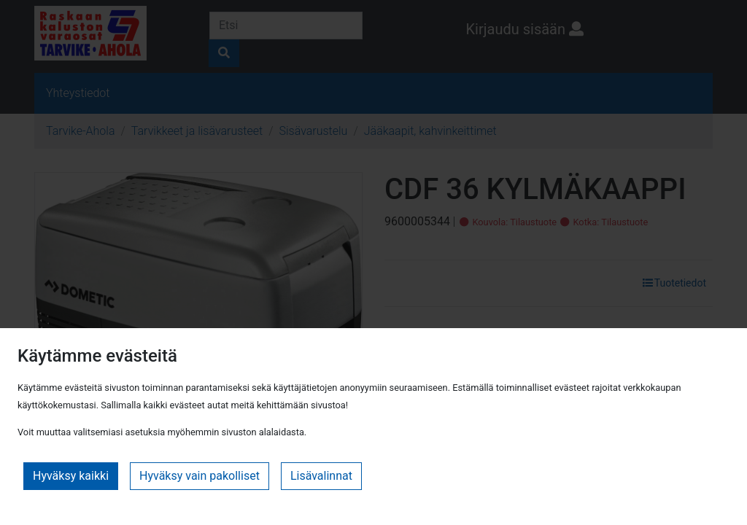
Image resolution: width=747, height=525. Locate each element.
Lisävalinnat (321, 476)
